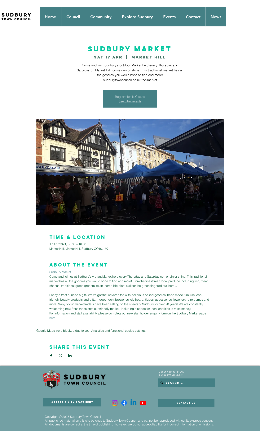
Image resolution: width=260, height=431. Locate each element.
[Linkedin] (133, 403)
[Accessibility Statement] (72, 402)
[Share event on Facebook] (51, 355)
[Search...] (186, 382)
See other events (130, 101)
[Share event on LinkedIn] (70, 355)
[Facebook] (124, 403)
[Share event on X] (60, 355)
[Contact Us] (186, 403)
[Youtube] (143, 403)
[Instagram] (114, 403)
